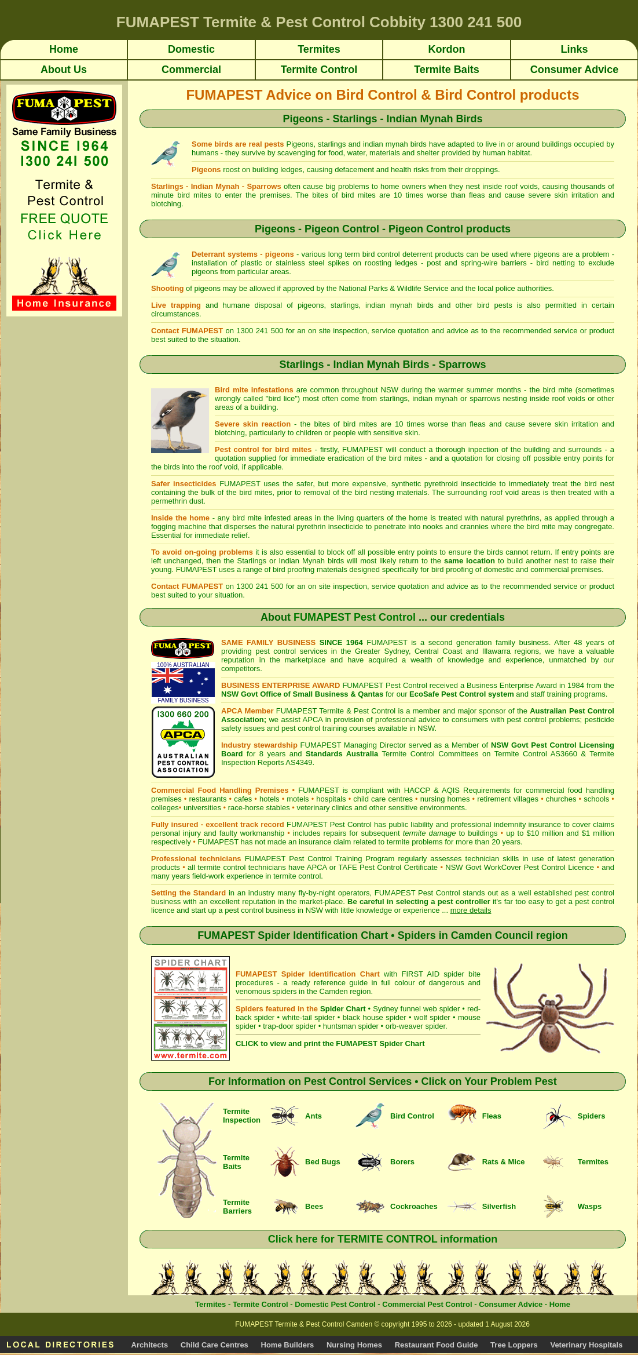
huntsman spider (351, 1026)
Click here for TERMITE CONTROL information (383, 1239)
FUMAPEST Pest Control (355, 617)
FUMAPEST (218, 841)
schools (596, 799)
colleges (165, 807)
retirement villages (507, 799)
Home (559, 1304)
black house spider (374, 1017)
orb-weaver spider (415, 1026)
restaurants (207, 799)
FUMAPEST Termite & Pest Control (336, 710)
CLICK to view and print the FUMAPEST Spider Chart (330, 1043)
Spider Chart (342, 1008)
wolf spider (432, 1017)
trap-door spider (289, 1026)
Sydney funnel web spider (416, 1008)
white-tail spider (308, 1017)
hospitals (331, 799)
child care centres (383, 799)
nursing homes (445, 799)
